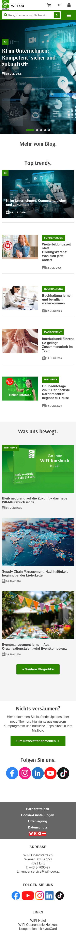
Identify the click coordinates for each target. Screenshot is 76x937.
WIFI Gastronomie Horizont (38, 924)
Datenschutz (37, 827)
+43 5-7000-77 (39, 867)
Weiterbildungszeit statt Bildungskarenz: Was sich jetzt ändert (56, 252)
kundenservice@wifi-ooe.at (39, 871)
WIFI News (50, 379)
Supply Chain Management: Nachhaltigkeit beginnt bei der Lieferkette (35, 573)
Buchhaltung (53, 289)
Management (53, 332)
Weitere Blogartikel (38, 669)
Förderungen (53, 237)
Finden (57, 15)
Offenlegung (37, 821)
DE (60, 5)
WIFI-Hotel (38, 920)
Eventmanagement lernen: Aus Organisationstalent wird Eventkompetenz (34, 646)
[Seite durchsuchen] (31, 15)
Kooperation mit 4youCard (38, 928)
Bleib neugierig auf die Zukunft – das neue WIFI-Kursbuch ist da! (34, 500)
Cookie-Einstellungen (37, 815)
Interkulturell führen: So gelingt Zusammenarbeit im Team (58, 344)
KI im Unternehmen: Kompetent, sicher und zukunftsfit (29, 57)
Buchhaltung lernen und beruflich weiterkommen (57, 299)
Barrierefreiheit (37, 809)
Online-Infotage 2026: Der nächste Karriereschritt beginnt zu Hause (56, 392)
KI (5, 41)
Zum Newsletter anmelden (38, 741)
